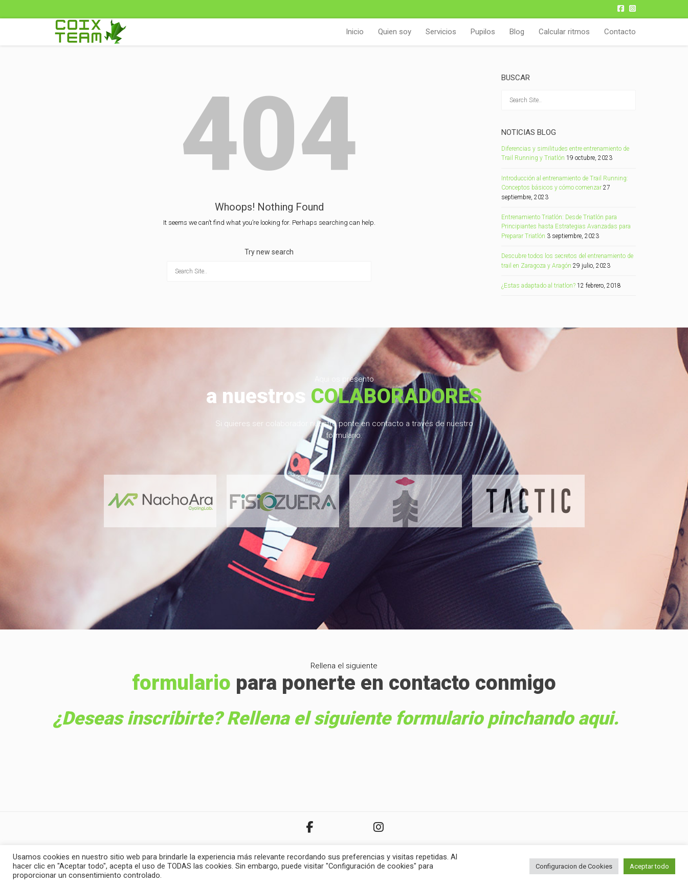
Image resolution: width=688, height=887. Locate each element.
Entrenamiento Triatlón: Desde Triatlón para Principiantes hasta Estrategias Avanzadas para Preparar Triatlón (566, 227)
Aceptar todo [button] (649, 866)
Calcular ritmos (564, 31)
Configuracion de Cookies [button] (574, 866)
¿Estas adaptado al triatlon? (538, 285)
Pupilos (483, 31)
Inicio (355, 31)
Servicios (441, 31)
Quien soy (394, 31)
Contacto (620, 31)
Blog (516, 31)
